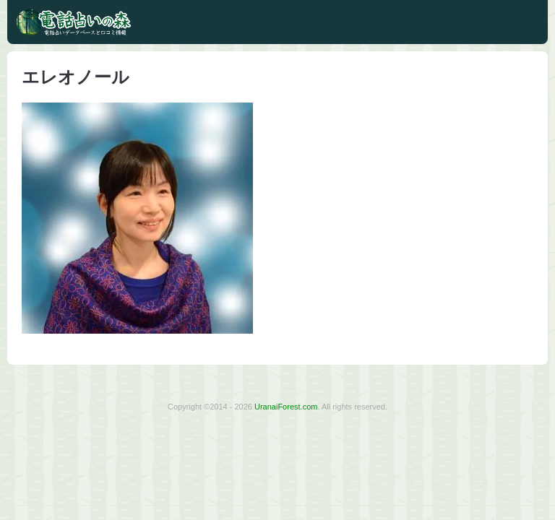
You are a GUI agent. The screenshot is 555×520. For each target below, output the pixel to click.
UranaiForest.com (285, 406)
